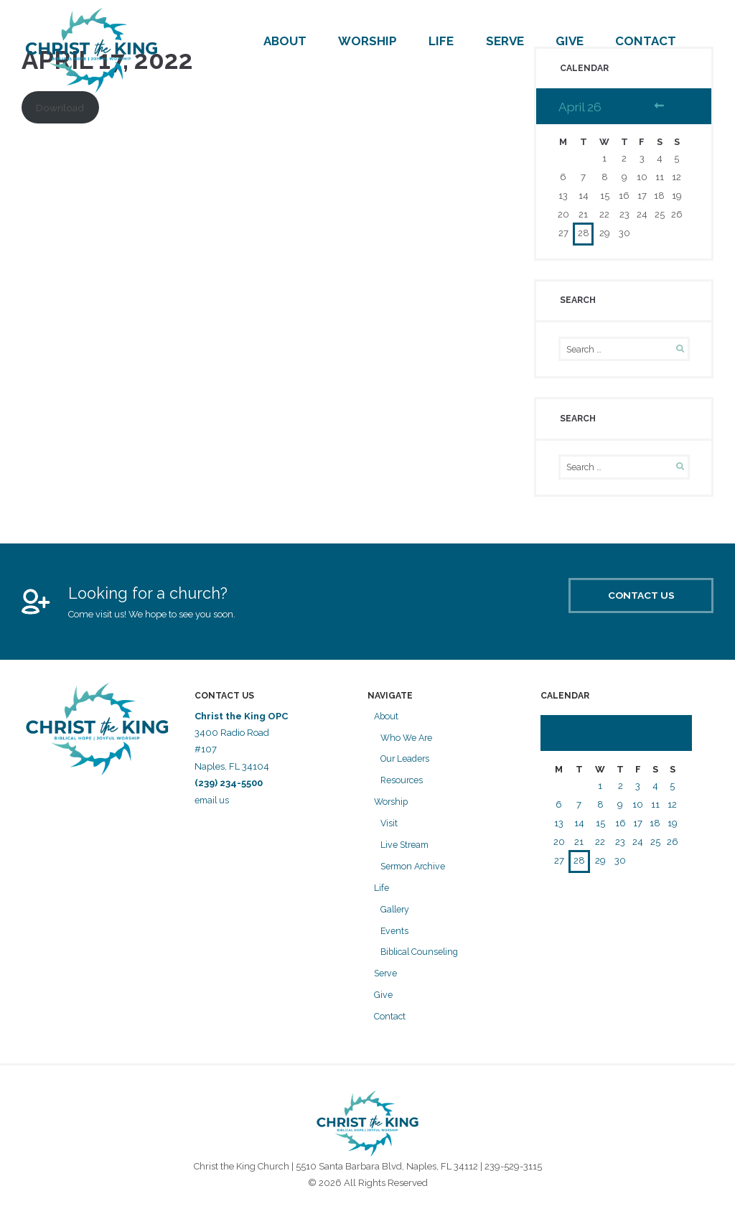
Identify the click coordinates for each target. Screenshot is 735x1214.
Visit (389, 826)
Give (570, 41)
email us (214, 803)
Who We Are (407, 741)
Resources (402, 783)
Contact (645, 41)
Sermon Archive (415, 869)
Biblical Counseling (421, 956)
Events (394, 934)
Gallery (395, 912)
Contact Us (621, 604)
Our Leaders (406, 762)
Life (441, 41)
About (284, 41)
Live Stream (405, 848)
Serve (505, 41)
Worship (367, 41)
